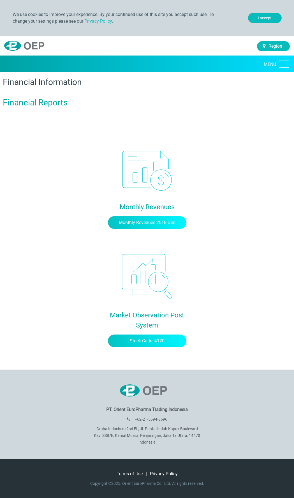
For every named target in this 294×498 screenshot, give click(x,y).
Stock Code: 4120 (147, 340)
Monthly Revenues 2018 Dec (147, 222)
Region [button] (272, 46)
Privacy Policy (98, 21)
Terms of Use (130, 473)
